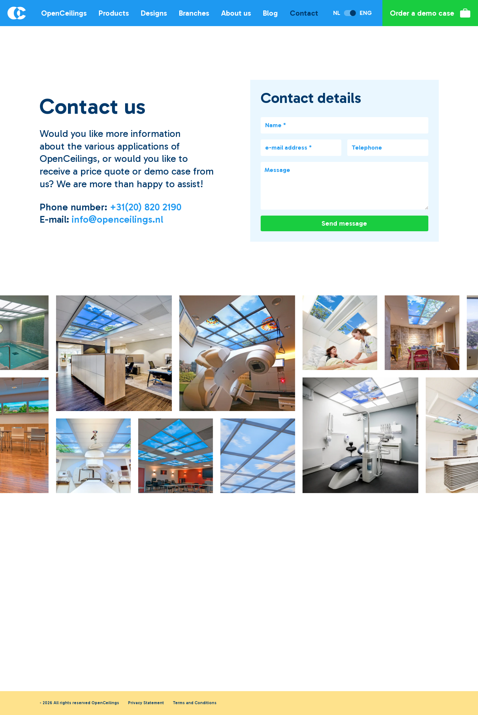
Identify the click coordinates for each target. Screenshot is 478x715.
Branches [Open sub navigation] (194, 13)
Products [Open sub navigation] (114, 13)
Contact (304, 13)
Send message (344, 223)
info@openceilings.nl (117, 219)
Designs (154, 13)
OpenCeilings (64, 13)
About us (236, 13)
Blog (270, 13)
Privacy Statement (146, 702)
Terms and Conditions (195, 702)
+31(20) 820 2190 (145, 207)
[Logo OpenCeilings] (15, 13)
